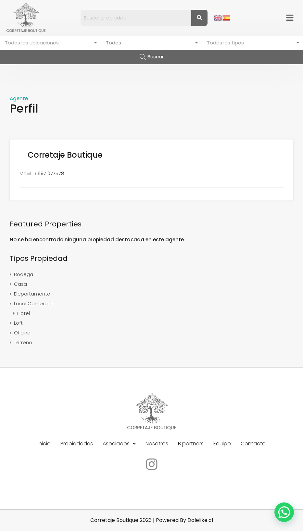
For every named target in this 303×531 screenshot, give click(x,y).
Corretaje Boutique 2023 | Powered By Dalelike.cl (151, 520)
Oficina (22, 332)
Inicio (44, 443)
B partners (191, 443)
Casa (20, 284)
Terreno (23, 342)
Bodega (23, 274)
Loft (18, 323)
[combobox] (50, 43)
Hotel (23, 313)
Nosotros (156, 443)
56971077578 (49, 173)
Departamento (32, 293)
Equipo (222, 443)
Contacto (253, 443)
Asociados (119, 443)
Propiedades (76, 443)
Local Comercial (33, 303)
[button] (290, 17)
